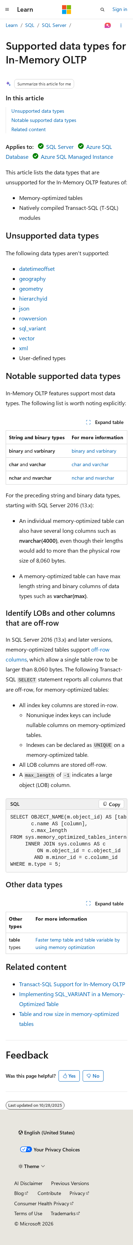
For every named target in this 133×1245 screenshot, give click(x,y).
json (24, 308)
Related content (28, 129)
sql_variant (32, 328)
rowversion (33, 318)
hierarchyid (33, 298)
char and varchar (90, 464)
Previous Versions (70, 1183)
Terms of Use (28, 1213)
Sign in (119, 9)
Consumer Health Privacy (41, 1203)
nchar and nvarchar (93, 477)
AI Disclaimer (28, 1183)
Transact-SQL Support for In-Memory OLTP (72, 984)
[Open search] (102, 9)
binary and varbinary (94, 450)
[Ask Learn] (108, 25)
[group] (66, 841)
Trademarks (63, 1213)
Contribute (49, 1193)
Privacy (77, 1193)
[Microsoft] (66, 9)
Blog (19, 1193)
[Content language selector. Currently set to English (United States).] (46, 1132)
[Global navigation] (7, 9)
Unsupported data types (37, 110)
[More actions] (121, 25)
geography (32, 278)
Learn (12, 25)
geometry (31, 288)
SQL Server (54, 25)
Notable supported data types (43, 120)
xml (23, 348)
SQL (29, 25)
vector (27, 338)
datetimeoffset (37, 268)
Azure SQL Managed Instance (77, 156)
